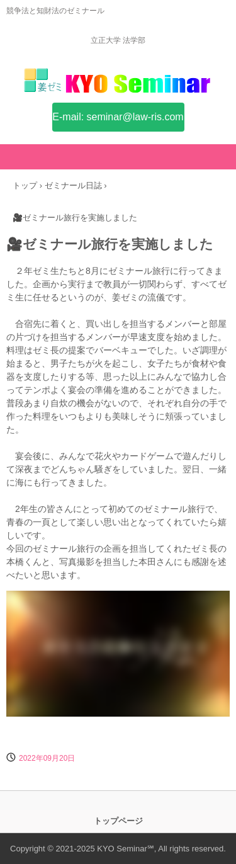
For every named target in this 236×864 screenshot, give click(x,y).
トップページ (118, 821)
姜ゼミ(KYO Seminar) (118, 87)
